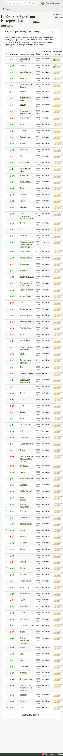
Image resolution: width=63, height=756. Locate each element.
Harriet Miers (24, 162)
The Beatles (24, 437)
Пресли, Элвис (25, 341)
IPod (21, 229)
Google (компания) (26, 478)
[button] (51, 31)
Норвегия (23, 536)
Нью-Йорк (23, 673)
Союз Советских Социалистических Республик (26, 687)
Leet (21, 431)
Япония (22, 354)
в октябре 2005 (26, 31)
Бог (21, 556)
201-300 (36, 715)
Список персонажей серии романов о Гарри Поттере (27, 244)
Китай (22, 406)
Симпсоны (23, 66)
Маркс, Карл (24, 619)
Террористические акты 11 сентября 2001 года (26, 458)
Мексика (23, 574)
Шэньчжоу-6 (24, 587)
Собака (22, 613)
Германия (23, 91)
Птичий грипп (24, 176)
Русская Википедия (51, 3)
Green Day (23, 695)
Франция (23, 194)
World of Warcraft (26, 491)
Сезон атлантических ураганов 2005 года (27, 216)
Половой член (25, 594)
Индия (22, 334)
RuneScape (23, 236)
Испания (22, 223)
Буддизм (23, 600)
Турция (22, 201)
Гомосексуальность (27, 322)
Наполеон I (23, 270)
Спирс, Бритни (25, 425)
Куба (21, 654)
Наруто (22, 632)
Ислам (22, 124)
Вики (21, 156)
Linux (21, 660)
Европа (22, 472)
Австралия (23, 485)
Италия (22, 450)
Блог (21, 303)
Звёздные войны (25, 581)
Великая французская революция (24, 640)
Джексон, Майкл (26, 258)
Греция (22, 418)
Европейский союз (26, 290)
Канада (22, 412)
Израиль (23, 393)
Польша (22, 188)
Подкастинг (24, 466)
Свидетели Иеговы (26, 373)
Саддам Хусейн (25, 296)
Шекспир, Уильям (26, 524)
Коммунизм (24, 666)
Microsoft (23, 562)
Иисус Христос (25, 182)
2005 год (23, 105)
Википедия (23, 78)
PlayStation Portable (27, 625)
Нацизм (22, 647)
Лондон (22, 549)
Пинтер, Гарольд (25, 309)
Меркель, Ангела (26, 315)
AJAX (22, 387)
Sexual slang (24, 606)
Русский (7, 9)
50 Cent (22, 399)
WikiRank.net (57, 14)
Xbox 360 (23, 511)
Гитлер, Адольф (25, 72)
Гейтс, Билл (24, 207)
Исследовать (33, 3)
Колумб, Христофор (27, 444)
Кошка (22, 707)
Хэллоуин (23, 131)
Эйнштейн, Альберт (26, 328)
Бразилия (23, 530)
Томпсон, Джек (25, 251)
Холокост (23, 543)
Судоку (22, 143)
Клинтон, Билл (25, 517)
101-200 (29, 715)
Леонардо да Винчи (27, 277)
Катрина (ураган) (26, 118)
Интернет (23, 568)
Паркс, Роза (24, 150)
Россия (22, 701)
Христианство (25, 264)
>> (41, 715)
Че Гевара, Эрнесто (27, 679)
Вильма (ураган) (25, 137)
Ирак (21, 367)
